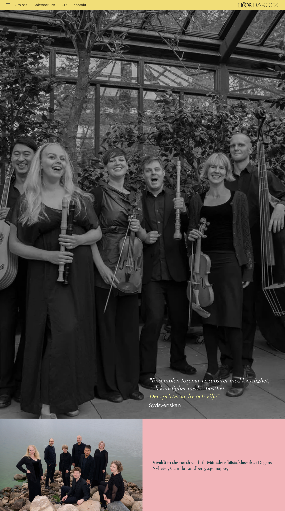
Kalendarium (44, 5)
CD (64, 5)
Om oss (21, 5)
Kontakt (79, 5)
